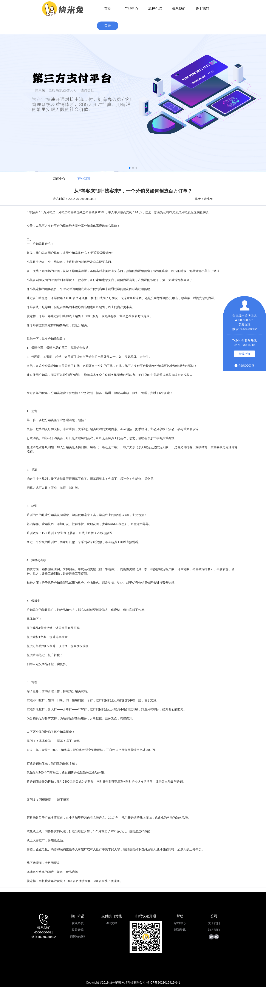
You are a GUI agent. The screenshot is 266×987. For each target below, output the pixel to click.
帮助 (179, 916)
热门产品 (78, 916)
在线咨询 (244, 353)
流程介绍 (155, 8)
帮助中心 (180, 923)
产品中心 (131, 8)
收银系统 (78, 923)
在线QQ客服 (244, 365)
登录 (107, 26)
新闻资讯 (180, 929)
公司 (213, 916)
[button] (129, 168)
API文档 (111, 923)
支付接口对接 (111, 916)
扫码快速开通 (145, 916)
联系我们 (179, 8)
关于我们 (202, 8)
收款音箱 (78, 929)
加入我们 (214, 929)
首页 (107, 8)
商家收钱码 (77, 936)
